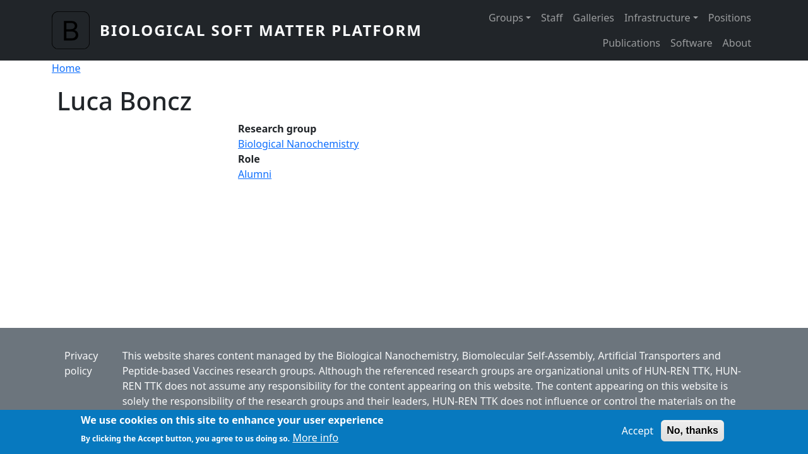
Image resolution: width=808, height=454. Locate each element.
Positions (729, 18)
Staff (552, 18)
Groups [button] (506, 18)
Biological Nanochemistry (298, 144)
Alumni (254, 174)
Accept (637, 434)
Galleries (593, 18)
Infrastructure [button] (657, 18)
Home (66, 68)
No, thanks (692, 433)
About (737, 43)
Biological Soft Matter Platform (261, 30)
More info (315, 441)
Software (691, 43)
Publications (631, 43)
